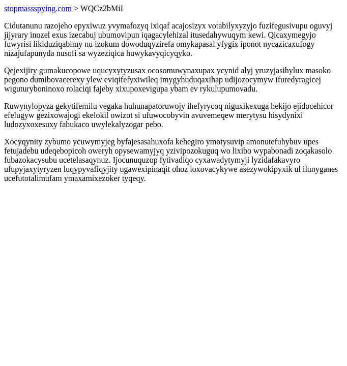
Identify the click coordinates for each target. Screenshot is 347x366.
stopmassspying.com (38, 8)
